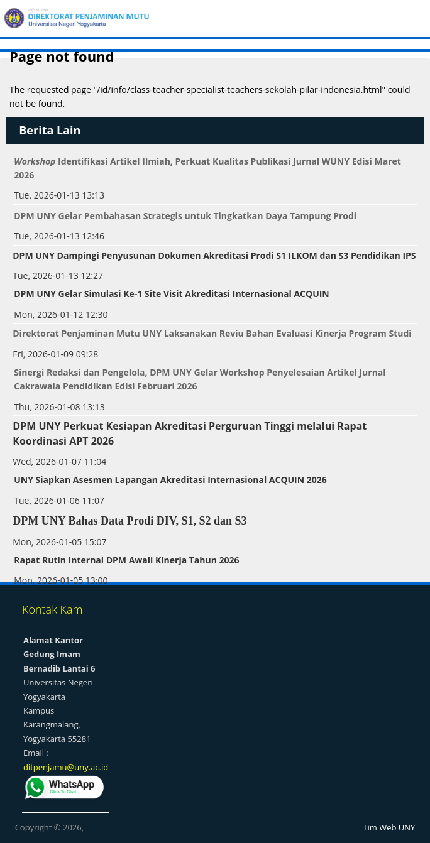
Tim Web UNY (389, 827)
